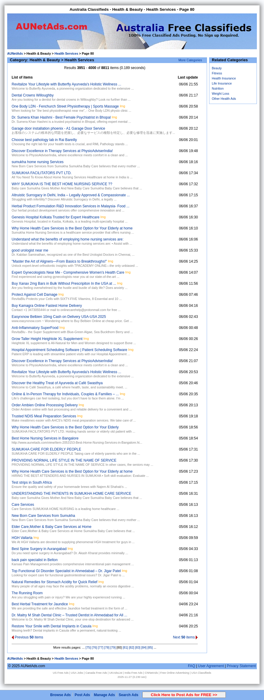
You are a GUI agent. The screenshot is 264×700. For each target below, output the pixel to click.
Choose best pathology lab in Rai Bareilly (44, 140)
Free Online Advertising (174, 672)
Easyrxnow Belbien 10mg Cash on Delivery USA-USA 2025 (59, 317)
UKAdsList (115, 672)
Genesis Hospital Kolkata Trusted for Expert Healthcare (55, 217)
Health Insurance (224, 78)
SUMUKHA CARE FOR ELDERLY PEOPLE (46, 449)
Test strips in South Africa (32, 482)
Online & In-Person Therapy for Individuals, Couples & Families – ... (65, 394)
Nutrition (218, 88)
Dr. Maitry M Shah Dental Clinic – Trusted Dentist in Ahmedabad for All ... (69, 615)
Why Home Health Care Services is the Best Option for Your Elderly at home (72, 228)
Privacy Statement (241, 666)
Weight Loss (220, 93)
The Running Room (27, 593)
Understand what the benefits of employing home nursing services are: (67, 239)
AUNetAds (15, 53)
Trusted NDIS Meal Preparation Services (44, 416)
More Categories (190, 60)
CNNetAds (151, 672)
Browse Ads (60, 695)
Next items (185, 637)
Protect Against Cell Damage (34, 294)
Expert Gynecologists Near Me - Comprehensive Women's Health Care (68, 272)
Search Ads (128, 695)
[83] (138, 647)
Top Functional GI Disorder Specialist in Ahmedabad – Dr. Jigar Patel (66, 571)
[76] (94, 647)
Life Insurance (222, 83)
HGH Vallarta (22, 538)
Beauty (217, 68)
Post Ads (82, 695)
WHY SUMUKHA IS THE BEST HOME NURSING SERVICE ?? (62, 184)
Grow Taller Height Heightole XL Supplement (47, 339)
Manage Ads (104, 695)
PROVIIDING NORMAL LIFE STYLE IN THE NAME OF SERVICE (64, 460)
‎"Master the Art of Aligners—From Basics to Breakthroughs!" (59, 261)
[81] (125, 647)
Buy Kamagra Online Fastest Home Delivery (47, 306)
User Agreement (211, 666)
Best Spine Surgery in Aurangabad (39, 549)
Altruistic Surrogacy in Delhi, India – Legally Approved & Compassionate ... (71, 195)
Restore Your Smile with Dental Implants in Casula (51, 626)
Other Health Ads (224, 98)
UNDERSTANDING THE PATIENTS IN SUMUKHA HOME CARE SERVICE (71, 493)
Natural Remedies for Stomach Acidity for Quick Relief (54, 582)
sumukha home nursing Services (38, 162)
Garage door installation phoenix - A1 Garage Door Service (58, 128)
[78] (106, 647)
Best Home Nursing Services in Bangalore (45, 438)
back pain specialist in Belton (35, 560)
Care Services (23, 505)
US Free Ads (61, 672)
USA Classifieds (201, 672)
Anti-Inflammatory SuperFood (35, 328)
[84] (144, 647)
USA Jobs (77, 672)
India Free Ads (134, 672)
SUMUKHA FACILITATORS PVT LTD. (42, 173)
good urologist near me (30, 250)
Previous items (27, 637)
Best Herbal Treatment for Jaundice (40, 604)
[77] (100, 647)
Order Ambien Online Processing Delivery (45, 405)
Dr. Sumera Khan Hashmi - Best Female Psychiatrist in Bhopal (61, 117)
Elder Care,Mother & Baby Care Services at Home (51, 527)
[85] (150, 647)
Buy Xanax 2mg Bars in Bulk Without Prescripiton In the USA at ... (64, 283)
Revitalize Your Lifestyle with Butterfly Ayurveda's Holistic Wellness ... (66, 84)
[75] (88, 647)
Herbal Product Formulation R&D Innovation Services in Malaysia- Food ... (70, 206)
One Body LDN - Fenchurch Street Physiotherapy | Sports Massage (65, 106)
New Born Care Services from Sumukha (43, 516)
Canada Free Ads (96, 672)
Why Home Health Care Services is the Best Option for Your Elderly (65, 427)
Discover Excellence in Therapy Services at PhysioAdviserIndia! (62, 151)
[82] (131, 647)
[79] (113, 647)
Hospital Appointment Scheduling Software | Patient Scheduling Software (69, 350)
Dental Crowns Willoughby (33, 95)
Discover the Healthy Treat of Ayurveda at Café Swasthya (57, 383)
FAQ (191, 666)
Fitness (217, 73)
